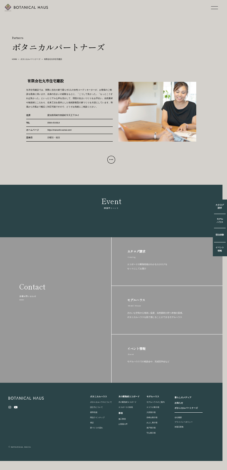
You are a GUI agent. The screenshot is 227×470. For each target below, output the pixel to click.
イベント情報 (220, 248)
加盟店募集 (179, 427)
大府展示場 (151, 412)
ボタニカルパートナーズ (30, 59)
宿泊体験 (220, 235)
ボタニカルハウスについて (101, 402)
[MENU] (214, 7)
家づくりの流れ (96, 428)
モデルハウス (220, 220)
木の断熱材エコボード (127, 402)
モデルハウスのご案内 (156, 402)
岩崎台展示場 (152, 417)
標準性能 (93, 412)
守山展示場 (151, 433)
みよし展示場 (152, 422)
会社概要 (178, 417)
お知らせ (179, 403)
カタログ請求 (220, 206)
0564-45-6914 (53, 123)
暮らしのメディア (183, 397)
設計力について (96, 407)
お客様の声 (123, 424)
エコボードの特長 (125, 407)
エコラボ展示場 (153, 407)
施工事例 (122, 419)
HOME (14, 59)
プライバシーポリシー (184, 422)
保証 (92, 422)
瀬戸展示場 (151, 428)
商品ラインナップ (97, 417)
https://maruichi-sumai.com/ (59, 130)
